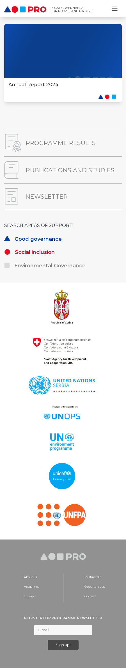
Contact (90, 596)
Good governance (33, 239)
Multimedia (92, 577)
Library (29, 596)
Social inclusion (29, 252)
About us (30, 577)
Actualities (31, 587)
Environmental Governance (45, 266)
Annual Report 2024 (33, 84)
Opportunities (94, 587)
